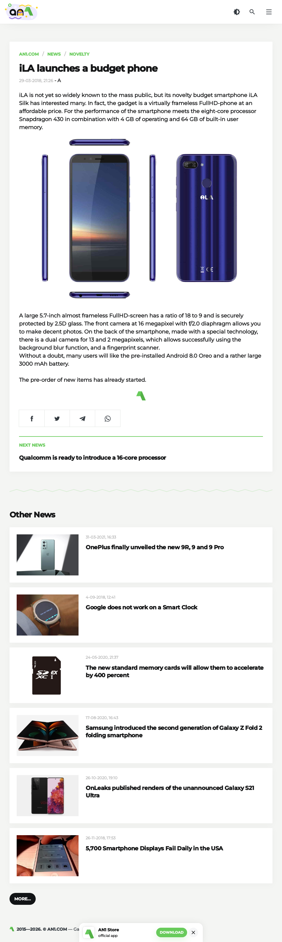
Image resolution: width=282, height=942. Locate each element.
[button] (23, 899)
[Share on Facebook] (31, 418)
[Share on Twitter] (57, 418)
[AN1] (13, 929)
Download (172, 932)
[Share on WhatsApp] (107, 418)
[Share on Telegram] (82, 418)
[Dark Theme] (237, 12)
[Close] (193, 932)
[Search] (252, 12)
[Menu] (269, 12)
